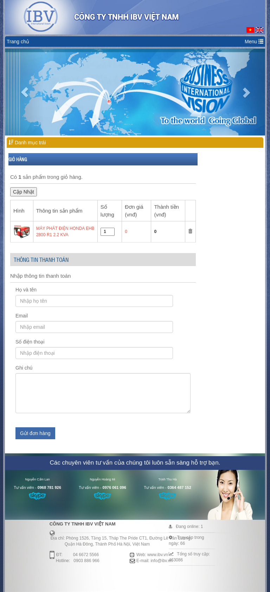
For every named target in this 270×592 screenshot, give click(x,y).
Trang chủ (18, 41)
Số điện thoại (29, 342)
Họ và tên (26, 289)
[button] (24, 92)
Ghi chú (23, 368)
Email (21, 316)
